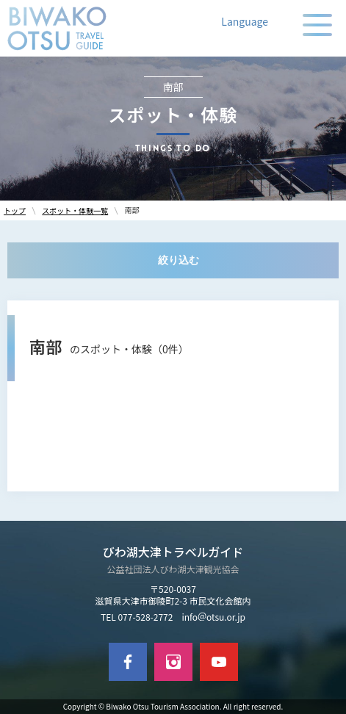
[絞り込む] (173, 260)
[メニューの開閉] (317, 25)
